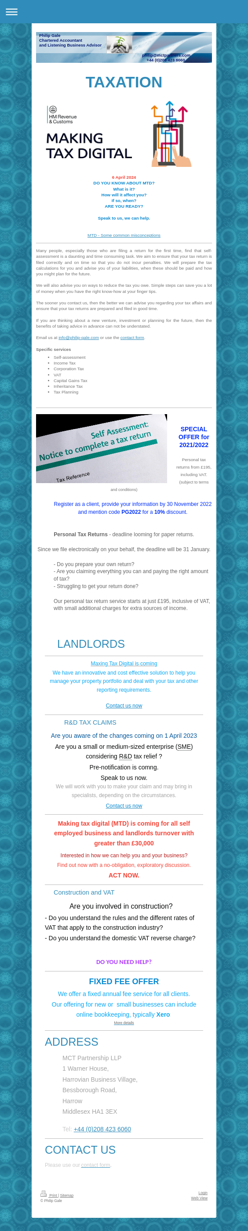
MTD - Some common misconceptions (124, 235)
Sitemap (66, 1195)
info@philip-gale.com (78, 337)
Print (49, 1195)
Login (203, 1193)
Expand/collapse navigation (124, 11)
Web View (199, 1198)
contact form (132, 337)
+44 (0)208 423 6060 (102, 1129)
